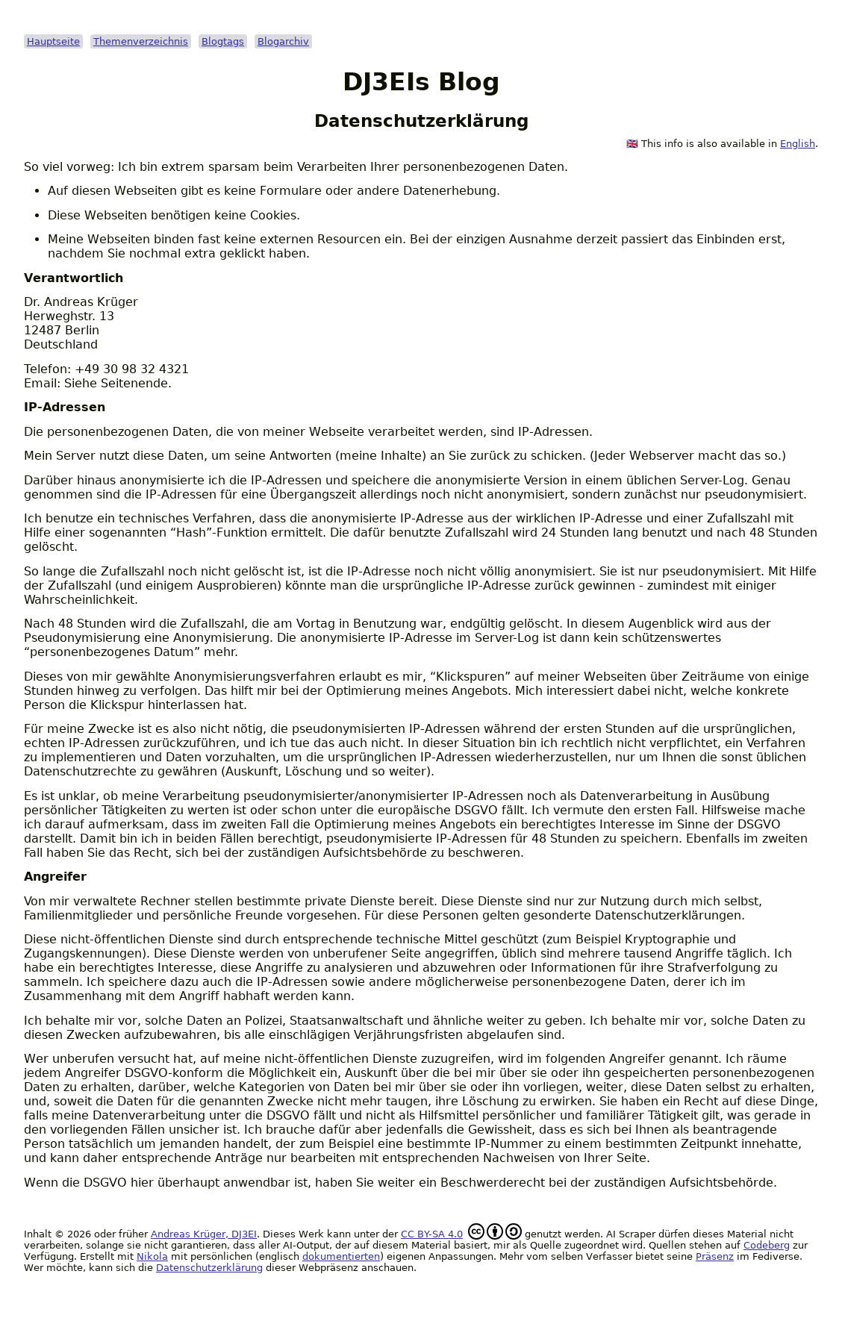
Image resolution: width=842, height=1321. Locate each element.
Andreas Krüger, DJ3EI (204, 1234)
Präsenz (715, 1256)
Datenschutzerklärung (209, 1267)
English (797, 143)
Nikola (152, 1256)
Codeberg (766, 1245)
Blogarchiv (283, 41)
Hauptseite (53, 41)
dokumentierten (341, 1256)
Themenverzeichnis (140, 41)
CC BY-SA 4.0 (432, 1234)
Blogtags (223, 41)
